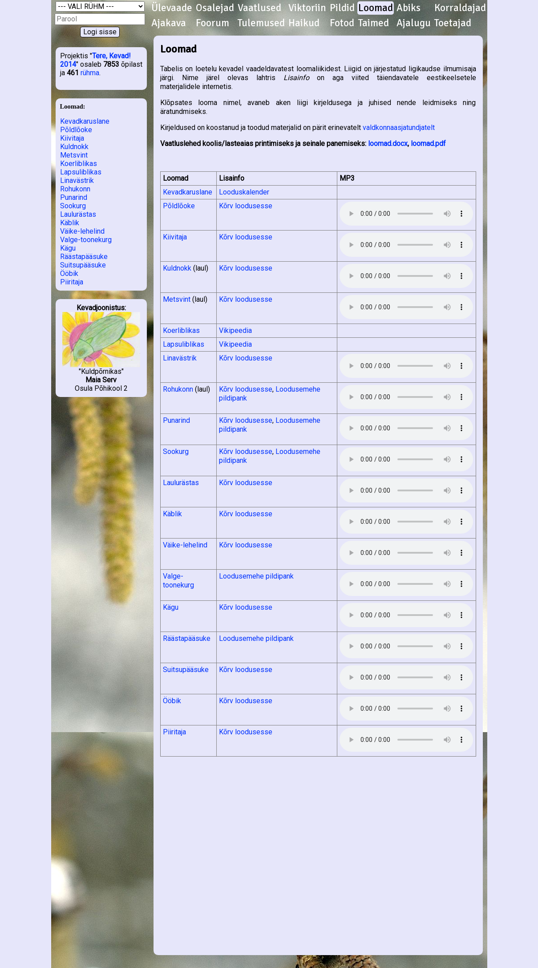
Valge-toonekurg (86, 239)
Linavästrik (77, 180)
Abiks (408, 8)
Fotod (342, 23)
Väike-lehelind (82, 231)
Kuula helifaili (406, 214)
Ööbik (69, 273)
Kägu (68, 248)
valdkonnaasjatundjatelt (399, 127)
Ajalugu (413, 23)
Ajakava (168, 23)
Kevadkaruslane (84, 121)
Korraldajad (460, 8)
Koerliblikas (78, 163)
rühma (90, 73)
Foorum (212, 23)
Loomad (375, 8)
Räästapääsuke (84, 256)
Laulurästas (78, 214)
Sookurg (73, 206)
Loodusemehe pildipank (256, 576)
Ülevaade (171, 8)
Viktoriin (307, 8)
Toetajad (452, 23)
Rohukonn (75, 189)
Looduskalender (244, 192)
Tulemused (261, 23)
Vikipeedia (235, 330)
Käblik (69, 223)
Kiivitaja (72, 138)
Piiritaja (71, 282)
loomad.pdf (428, 143)
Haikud (304, 23)
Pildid (342, 8)
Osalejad (215, 8)
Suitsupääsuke (83, 265)
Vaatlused (259, 8)
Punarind (73, 197)
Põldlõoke (76, 130)
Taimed (373, 23)
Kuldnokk (74, 146)
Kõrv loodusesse (245, 206)
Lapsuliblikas (80, 172)
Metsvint (74, 155)
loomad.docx (388, 143)
